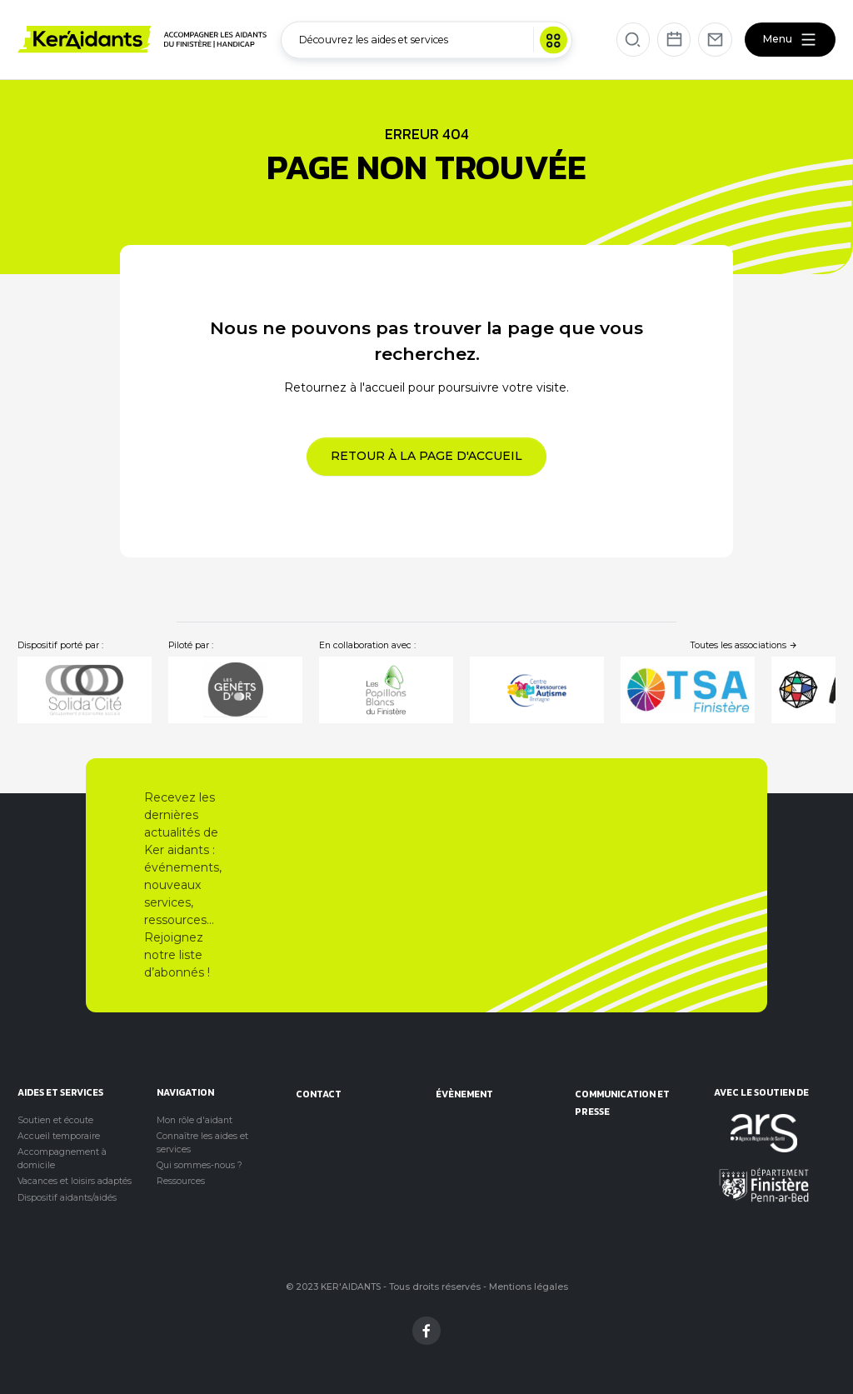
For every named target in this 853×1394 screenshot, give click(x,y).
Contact (319, 1094)
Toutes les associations (744, 645)
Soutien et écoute (55, 1120)
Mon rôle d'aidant (194, 1120)
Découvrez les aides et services (433, 39)
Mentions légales (528, 1287)
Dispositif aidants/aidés (67, 1197)
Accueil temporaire (58, 1136)
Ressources (181, 1181)
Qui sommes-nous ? (199, 1165)
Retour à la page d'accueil (426, 455)
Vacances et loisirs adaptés (74, 1181)
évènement (464, 1094)
